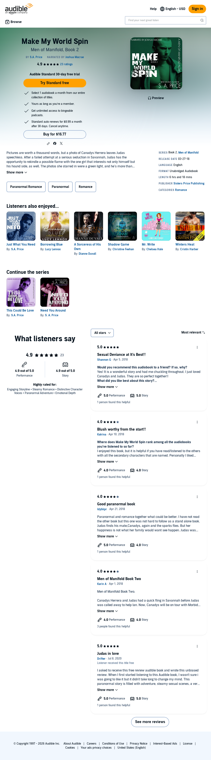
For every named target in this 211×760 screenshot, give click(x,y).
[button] (48, 143)
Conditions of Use (113, 743)
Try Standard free (54, 83)
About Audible (72, 743)
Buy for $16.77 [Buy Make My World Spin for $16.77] (54, 134)
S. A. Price (51, 315)
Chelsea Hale (154, 249)
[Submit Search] (202, 20)
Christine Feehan (123, 249)
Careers (91, 743)
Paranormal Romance (26, 187)
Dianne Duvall (87, 253)
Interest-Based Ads (165, 743)
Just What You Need (20, 245)
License (187, 743)
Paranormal (60, 187)
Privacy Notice (138, 743)
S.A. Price (17, 249)
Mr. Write (148, 245)
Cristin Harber (189, 249)
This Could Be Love (20, 311)
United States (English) (131, 747)
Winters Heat (184, 245)
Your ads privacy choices (96, 747)
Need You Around (53, 311)
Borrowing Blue (51, 245)
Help (153, 9)
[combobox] (165, 20)
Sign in (197, 9)
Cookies (70, 747)
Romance (86, 187)
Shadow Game (118, 245)
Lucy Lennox (53, 249)
